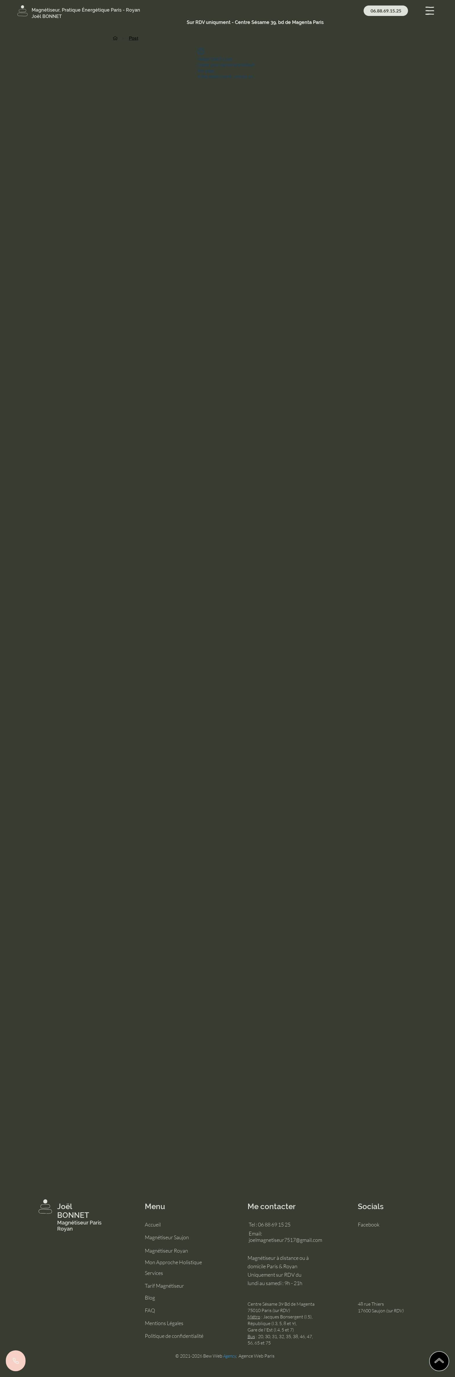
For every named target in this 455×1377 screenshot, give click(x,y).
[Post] (133, 38)
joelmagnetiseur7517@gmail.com (285, 1240)
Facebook (369, 1224)
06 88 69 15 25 (274, 1224)
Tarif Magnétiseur (164, 1285)
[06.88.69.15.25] (385, 10)
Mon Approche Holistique (173, 1262)
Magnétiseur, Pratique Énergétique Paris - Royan (86, 10)
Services (154, 1273)
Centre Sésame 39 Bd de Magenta (281, 1304)
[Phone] (16, 1360)
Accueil (153, 1224)
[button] (429, 11)
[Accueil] (115, 38)
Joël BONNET (73, 1211)
